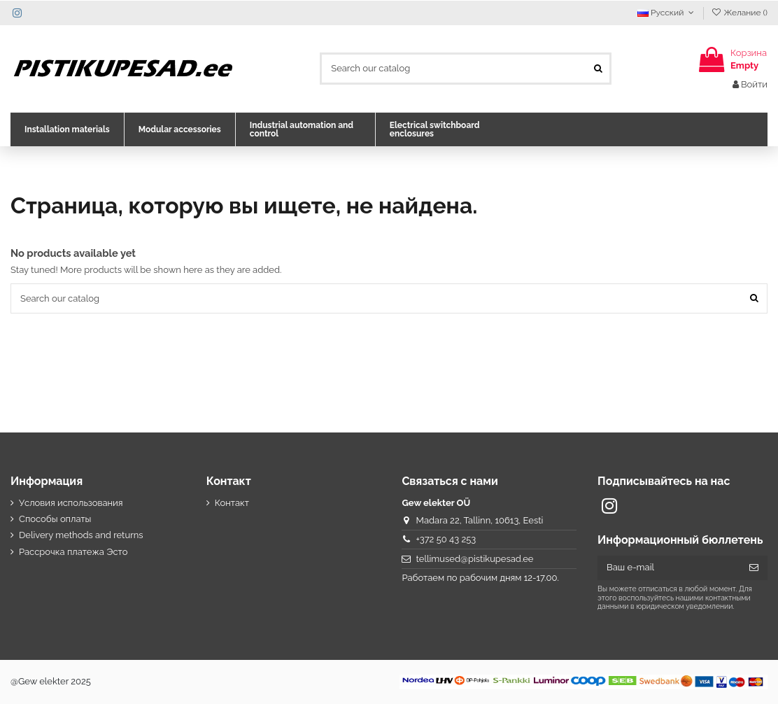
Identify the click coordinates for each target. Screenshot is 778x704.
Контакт (232, 503)
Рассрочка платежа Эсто (73, 552)
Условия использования (71, 503)
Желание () (739, 12)
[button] (67, 129)
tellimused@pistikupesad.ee (475, 559)
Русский (667, 12)
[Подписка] (754, 568)
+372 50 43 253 (446, 539)
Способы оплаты (55, 519)
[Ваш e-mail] (668, 568)
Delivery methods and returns (81, 535)
